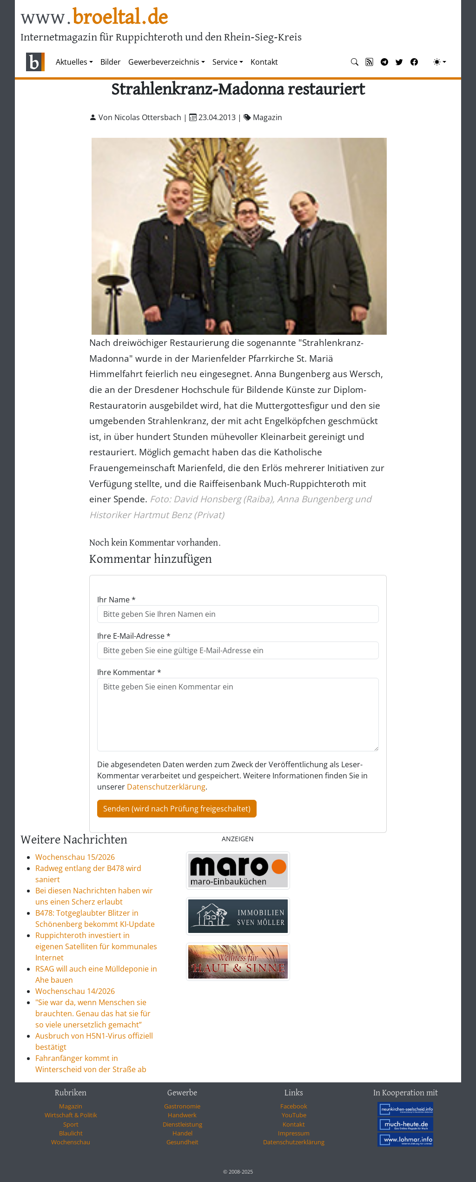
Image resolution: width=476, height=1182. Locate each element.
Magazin (70, 1106)
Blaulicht (71, 1133)
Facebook (293, 1106)
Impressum (294, 1133)
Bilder (110, 62)
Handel (182, 1133)
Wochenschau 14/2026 (75, 991)
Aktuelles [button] (71, 62)
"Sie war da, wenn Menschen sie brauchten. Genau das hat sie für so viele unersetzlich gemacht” (93, 1013)
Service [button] (225, 62)
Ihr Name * (116, 599)
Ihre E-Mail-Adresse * (134, 636)
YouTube (294, 1115)
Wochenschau (70, 1142)
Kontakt (264, 62)
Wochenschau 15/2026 (75, 857)
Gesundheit (182, 1142)
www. (94, 17)
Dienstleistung (182, 1124)
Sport (71, 1124)
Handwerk (182, 1115)
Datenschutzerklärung (166, 787)
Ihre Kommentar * (129, 672)
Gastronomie (182, 1106)
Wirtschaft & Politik (71, 1115)
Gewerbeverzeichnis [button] (163, 62)
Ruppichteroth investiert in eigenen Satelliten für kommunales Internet (96, 946)
